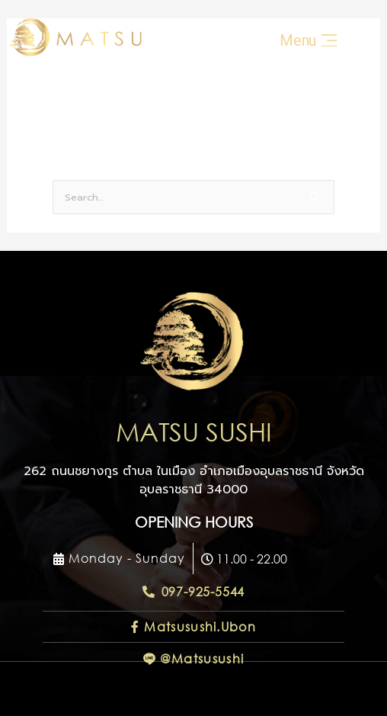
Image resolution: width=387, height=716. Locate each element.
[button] (119, 558)
